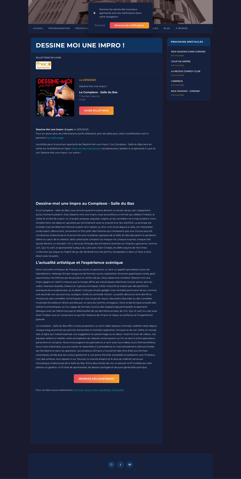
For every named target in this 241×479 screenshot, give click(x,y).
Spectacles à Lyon (87, 28)
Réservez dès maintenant (86, 148)
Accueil (38, 28)
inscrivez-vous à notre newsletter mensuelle (99, 390)
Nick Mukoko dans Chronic (188, 51)
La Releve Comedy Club (185, 71)
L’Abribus (177, 81)
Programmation (59, 28)
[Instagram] (111, 464)
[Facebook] (120, 464)
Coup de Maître (180, 61)
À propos (182, 28)
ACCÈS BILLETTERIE (96, 110)
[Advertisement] (96, 178)
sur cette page (55, 137)
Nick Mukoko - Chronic (185, 91)
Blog (167, 28)
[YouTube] (129, 464)
